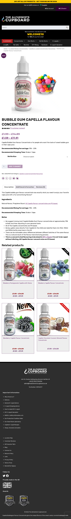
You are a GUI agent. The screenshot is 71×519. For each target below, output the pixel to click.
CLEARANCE (7, 41)
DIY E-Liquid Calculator (11, 412)
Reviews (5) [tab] (40, 187)
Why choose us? (9, 396)
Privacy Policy (9, 459)
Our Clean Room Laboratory (13, 421)
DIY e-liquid (47, 237)
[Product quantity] (4, 166)
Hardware (44, 45)
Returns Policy (9, 453)
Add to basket (15, 166)
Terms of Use (8, 462)
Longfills (7, 45)
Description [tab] (9, 187)
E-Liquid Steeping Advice (12, 406)
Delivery (7, 400)
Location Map (9, 438)
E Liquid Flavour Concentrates (18, 49)
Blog (6, 447)
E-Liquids (57, 41)
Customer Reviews (10, 441)
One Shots (32, 41)
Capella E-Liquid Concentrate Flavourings (42, 49)
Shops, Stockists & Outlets (13, 428)
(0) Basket (62, 8)
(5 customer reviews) (17, 128)
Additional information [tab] (25, 187)
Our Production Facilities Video (14, 418)
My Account (49, 8)
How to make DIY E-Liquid (12, 409)
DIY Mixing (35, 45)
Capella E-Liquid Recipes (12, 424)
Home (5, 49)
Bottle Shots (44, 41)
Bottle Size (12, 156)
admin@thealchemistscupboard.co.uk (35, 383)
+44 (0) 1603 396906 (35, 381)
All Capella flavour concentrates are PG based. (41, 203)
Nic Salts (17, 45)
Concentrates (19, 41)
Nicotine (26, 45)
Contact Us (8, 450)
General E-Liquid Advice (12, 403)
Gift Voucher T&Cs (10, 444)
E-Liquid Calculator (56, 45)
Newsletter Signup (10, 466)
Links (6, 456)
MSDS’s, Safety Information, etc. (14, 415)
